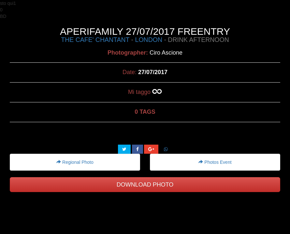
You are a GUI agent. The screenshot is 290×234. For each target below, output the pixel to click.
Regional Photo (75, 162)
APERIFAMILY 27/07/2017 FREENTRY (145, 31)
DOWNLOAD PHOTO (145, 184)
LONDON (148, 39)
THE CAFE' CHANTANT (95, 39)
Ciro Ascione (166, 52)
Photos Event (214, 162)
